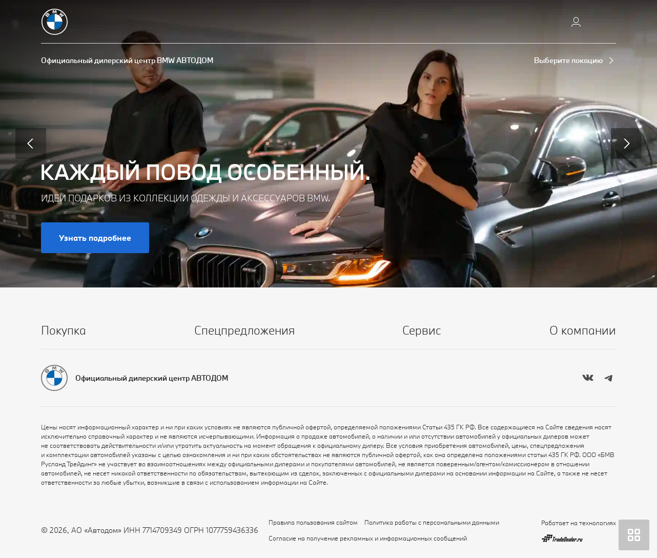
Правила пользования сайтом (313, 522)
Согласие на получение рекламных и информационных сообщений (368, 538)
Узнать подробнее (95, 238)
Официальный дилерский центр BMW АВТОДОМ (127, 60)
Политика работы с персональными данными (431, 522)
